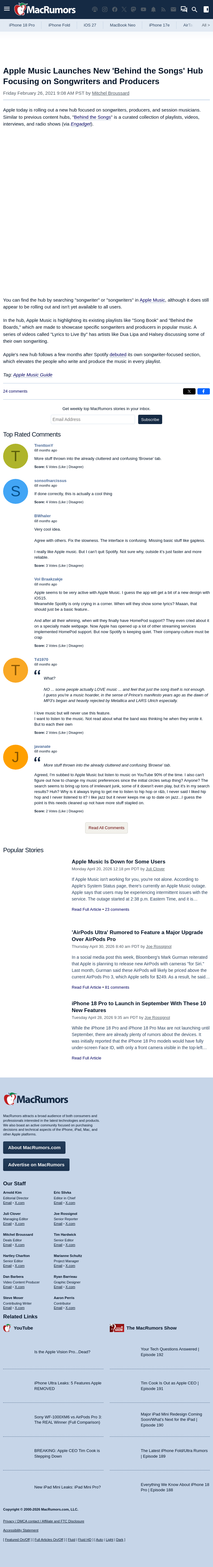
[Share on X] (189, 391)
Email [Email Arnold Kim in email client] (7, 1203)
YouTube (23, 1328)
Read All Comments (106, 827)
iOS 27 (90, 25)
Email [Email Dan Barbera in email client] (7, 1287)
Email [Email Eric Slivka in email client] (58, 1203)
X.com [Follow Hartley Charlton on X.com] (20, 1266)
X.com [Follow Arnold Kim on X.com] (20, 1203)
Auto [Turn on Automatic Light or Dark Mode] (99, 1539)
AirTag (189, 25)
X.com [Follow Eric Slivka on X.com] (70, 1203)
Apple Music (152, 300)
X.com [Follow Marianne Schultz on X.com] (70, 1266)
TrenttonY (43, 445)
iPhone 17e (159, 25)
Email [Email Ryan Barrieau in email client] (58, 1287)
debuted (117, 354)
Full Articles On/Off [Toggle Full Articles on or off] (49, 1539)
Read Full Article (86, 909)
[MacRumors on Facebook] (115, 9)
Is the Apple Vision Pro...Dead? (62, 1352)
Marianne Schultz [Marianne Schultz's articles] (68, 1256)
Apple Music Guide (32, 374)
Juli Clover (155, 869)
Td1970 (41, 659)
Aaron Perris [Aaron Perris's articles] (64, 1298)
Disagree (75, 467)
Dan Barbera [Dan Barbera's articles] (13, 1276)
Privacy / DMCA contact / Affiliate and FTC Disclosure (43, 1521)
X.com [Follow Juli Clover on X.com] (20, 1223)
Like (63, 467)
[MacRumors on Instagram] (105, 9)
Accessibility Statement (20, 1530)
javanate (42, 746)
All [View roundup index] (206, 25)
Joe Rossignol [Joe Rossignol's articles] (65, 1214)
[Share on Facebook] (203, 391)
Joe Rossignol (159, 946)
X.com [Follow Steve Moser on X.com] (20, 1308)
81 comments (117, 987)
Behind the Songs (92, 117)
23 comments (117, 909)
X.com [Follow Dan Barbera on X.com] (20, 1287)
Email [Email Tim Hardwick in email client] (58, 1245)
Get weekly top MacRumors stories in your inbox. (106, 408)
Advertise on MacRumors (36, 1164)
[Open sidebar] (206, 10)
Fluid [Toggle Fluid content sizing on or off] (71, 1539)
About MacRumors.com (34, 1147)
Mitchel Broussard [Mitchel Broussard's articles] (18, 1234)
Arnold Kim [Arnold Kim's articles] (12, 1192)
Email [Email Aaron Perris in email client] (58, 1308)
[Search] (196, 9)
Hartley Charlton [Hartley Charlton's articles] (16, 1256)
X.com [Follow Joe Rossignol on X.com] (70, 1223)
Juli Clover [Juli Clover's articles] (12, 1214)
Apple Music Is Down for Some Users (118, 862)
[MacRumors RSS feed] (163, 9)
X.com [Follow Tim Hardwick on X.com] (70, 1245)
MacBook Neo (123, 25)
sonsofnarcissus (50, 480)
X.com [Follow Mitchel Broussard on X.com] (20, 1245)
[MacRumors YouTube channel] (143, 9)
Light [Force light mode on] (109, 1539)
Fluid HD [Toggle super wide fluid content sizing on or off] (84, 1539)
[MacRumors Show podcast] (95, 9)
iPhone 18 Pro (22, 25)
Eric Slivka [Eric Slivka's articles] (62, 1192)
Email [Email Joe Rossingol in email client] (58, 1223)
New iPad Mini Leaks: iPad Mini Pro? (67, 1487)
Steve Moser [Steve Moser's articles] (13, 1298)
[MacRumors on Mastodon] (133, 9)
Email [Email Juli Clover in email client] (7, 1223)
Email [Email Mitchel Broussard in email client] (7, 1245)
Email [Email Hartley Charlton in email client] (7, 1266)
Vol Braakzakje (48, 579)
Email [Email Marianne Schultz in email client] (58, 1266)
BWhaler (42, 516)
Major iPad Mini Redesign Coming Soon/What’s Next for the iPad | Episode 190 (171, 1419)
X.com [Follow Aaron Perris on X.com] (70, 1308)
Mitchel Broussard (110, 93)
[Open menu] (7, 9)
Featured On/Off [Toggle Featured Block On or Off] (17, 1539)
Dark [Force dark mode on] (119, 1539)
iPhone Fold (59, 25)
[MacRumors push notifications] (153, 9)
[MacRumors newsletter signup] (173, 9)
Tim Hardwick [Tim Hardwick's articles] (65, 1234)
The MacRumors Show (152, 1328)
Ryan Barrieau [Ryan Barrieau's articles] (65, 1276)
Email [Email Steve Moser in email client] (7, 1308)
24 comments (15, 391)
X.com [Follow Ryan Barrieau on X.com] (70, 1287)
